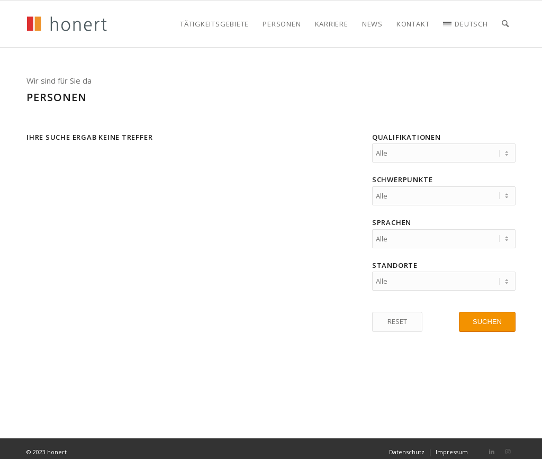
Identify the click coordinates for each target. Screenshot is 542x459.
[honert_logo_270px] (66, 24)
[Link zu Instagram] (508, 445)
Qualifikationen (406, 137)
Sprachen (391, 219)
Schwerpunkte (402, 178)
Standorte (395, 260)
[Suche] (505, 24)
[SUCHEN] (487, 315)
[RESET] (397, 315)
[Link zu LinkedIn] (492, 445)
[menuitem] (214, 24)
